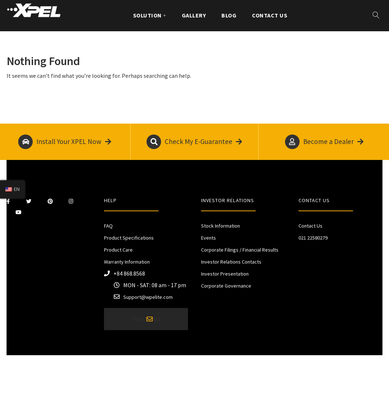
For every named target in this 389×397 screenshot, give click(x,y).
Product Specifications (129, 237)
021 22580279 (313, 237)
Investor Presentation (225, 273)
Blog (228, 15)
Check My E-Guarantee (194, 142)
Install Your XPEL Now (64, 142)
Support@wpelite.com (148, 297)
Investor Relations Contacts (231, 261)
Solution (147, 15)
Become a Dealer (324, 142)
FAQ (108, 225)
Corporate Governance (226, 285)
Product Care (118, 249)
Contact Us (269, 15)
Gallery (194, 15)
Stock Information (220, 225)
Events (208, 237)
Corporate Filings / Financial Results (239, 249)
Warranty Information (127, 261)
